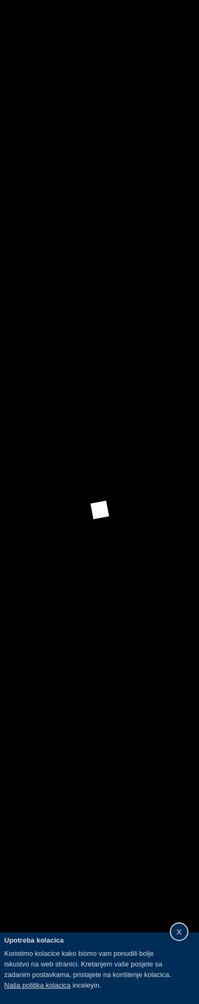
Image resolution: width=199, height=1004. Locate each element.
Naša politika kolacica (37, 985)
